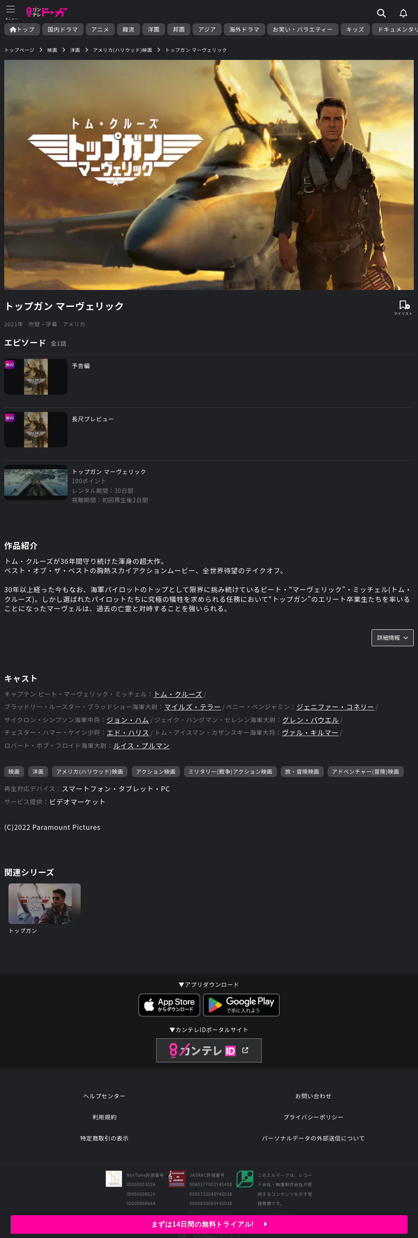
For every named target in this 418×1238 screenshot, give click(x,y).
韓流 (128, 29)
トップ (22, 29)
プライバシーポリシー (313, 1117)
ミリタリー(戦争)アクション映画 (230, 771)
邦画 (179, 29)
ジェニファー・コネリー (335, 707)
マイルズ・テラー (192, 707)
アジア (207, 29)
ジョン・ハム (127, 720)
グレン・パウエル (310, 720)
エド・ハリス (128, 732)
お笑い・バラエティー (303, 29)
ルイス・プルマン (141, 745)
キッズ (355, 29)
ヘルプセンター (104, 1096)
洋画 (154, 29)
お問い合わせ (313, 1096)
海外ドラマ (244, 29)
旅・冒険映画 (302, 771)
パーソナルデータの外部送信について (313, 1138)
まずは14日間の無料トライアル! (209, 1224)
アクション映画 (156, 771)
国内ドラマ (63, 29)
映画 (14, 771)
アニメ (100, 29)
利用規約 (104, 1117)
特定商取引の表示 (104, 1138)
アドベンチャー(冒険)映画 (365, 771)
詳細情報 (392, 637)
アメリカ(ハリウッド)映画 (89, 771)
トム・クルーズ (177, 694)
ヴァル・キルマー (310, 732)
